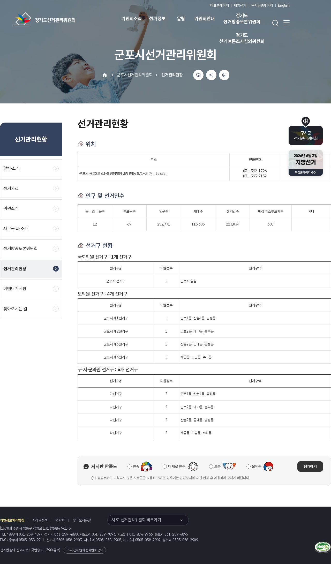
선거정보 (157, 18)
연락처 (59, 520)
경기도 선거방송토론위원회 (241, 18)
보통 (217, 466)
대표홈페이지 (219, 5)
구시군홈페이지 (262, 5)
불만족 (257, 466)
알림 (181, 18)
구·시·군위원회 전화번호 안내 (84, 550)
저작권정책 (40, 520)
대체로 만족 (176, 466)
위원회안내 (204, 18)
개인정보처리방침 (12, 520)
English (284, 5)
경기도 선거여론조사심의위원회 (241, 38)
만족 (136, 466)
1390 (48, 550)
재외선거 (240, 5)
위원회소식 (131, 18)
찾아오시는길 (82, 520)
